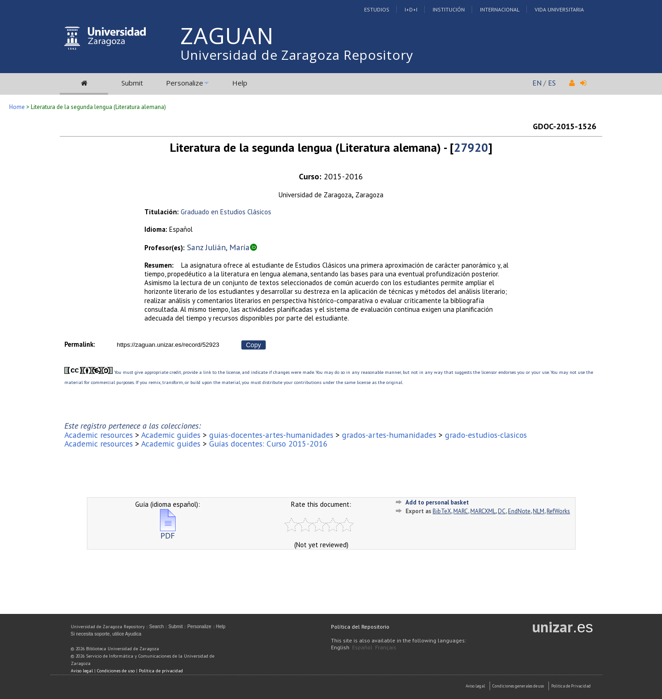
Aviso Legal (475, 685)
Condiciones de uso (116, 671)
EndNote (519, 511)
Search (156, 626)
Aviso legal (82, 671)
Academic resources (98, 435)
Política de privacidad (161, 671)
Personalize (184, 82)
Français (385, 647)
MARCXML (483, 511)
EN (537, 82)
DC (502, 511)
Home (17, 107)
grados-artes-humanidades (389, 435)
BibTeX (442, 511)
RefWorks (558, 511)
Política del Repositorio (360, 626)
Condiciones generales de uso (518, 685)
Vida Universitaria (559, 9)
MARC (460, 511)
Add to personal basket (437, 502)
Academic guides (170, 435)
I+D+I (411, 9)
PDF (168, 532)
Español (362, 647)
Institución (449, 9)
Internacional (499, 9)
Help (239, 82)
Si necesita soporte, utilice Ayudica (106, 633)
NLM (538, 511)
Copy (253, 345)
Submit (132, 82)
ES (552, 82)
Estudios (376, 9)
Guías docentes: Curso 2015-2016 (268, 443)
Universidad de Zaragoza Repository (296, 54)
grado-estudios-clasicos (486, 435)
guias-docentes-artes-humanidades (271, 435)
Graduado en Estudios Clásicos (226, 211)
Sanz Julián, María (218, 247)
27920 (471, 147)
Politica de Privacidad (571, 685)
